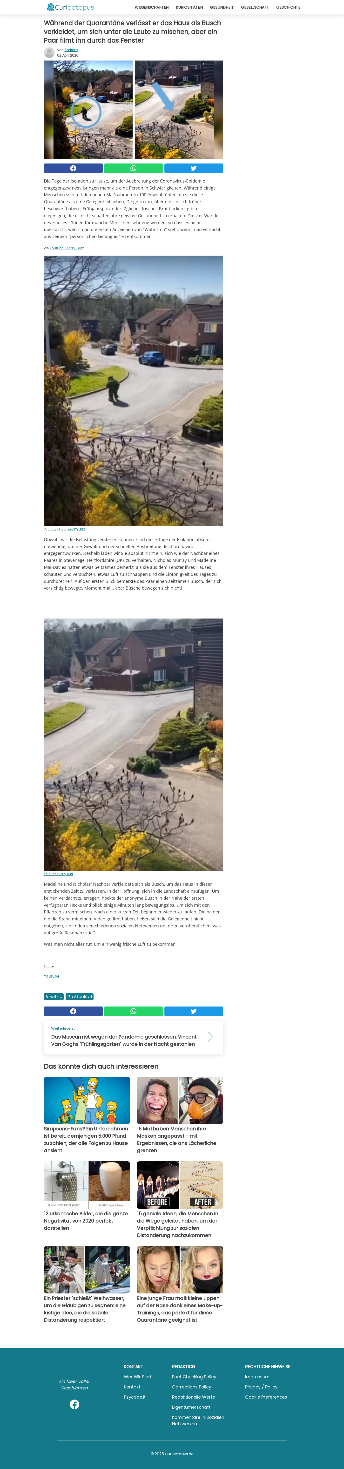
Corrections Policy (191, 1387)
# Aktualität (79, 996)
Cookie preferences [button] (266, 1397)
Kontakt (132, 1387)
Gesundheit (222, 7)
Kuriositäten (189, 7)
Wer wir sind (137, 1377)
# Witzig (53, 996)
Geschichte (288, 7)
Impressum (257, 1377)
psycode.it (135, 1397)
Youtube (51, 976)
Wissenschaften (152, 7)
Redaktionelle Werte (193, 1397)
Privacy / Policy (261, 1387)
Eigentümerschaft (191, 1407)
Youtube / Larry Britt (67, 247)
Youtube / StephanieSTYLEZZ (64, 529)
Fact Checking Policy (194, 1377)
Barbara (71, 50)
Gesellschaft (255, 7)
